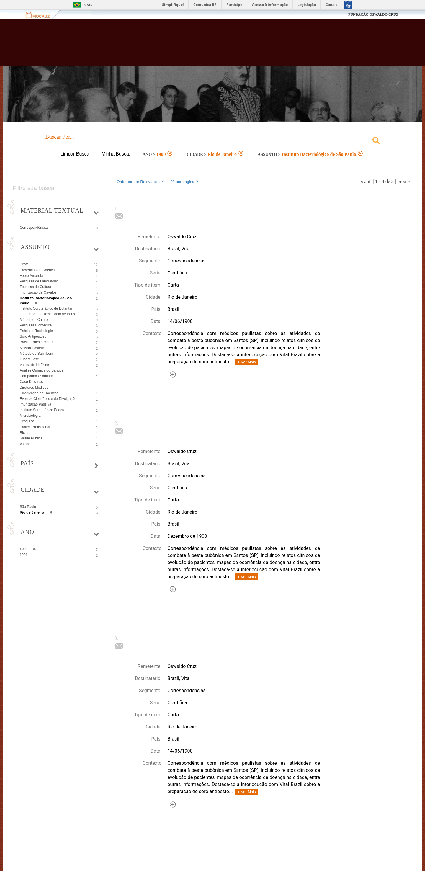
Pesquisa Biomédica (36, 325)
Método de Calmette (36, 320)
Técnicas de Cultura (35, 287)
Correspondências (34, 227)
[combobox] (213, 141)
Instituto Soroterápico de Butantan (46, 308)
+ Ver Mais (247, 362)
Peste (24, 264)
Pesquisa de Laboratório (39, 281)
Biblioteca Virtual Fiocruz (184, 46)
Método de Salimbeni (36, 354)
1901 (24, 555)
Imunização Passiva (35, 404)
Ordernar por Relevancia (141, 181)
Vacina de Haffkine (34, 365)
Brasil (89, 4)
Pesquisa (27, 421)
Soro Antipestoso (33, 336)
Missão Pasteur (32, 348)
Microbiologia (30, 416)
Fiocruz (41, 14)
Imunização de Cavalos (38, 292)
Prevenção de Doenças (38, 270)
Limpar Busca (75, 153)
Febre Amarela (31, 276)
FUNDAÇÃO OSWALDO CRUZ (373, 14)
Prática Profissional (35, 427)
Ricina (25, 433)
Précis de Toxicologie (36, 331)
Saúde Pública (31, 438)
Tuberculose (29, 359)
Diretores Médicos (34, 387)
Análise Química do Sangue (42, 370)
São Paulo (28, 507)
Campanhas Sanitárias (37, 376)
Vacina (25, 444)
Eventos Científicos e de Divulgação (48, 399)
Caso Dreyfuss (31, 382)
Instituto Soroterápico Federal (43, 410)
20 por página (185, 181)
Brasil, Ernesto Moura (37, 342)
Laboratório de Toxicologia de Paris (47, 314)
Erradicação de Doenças (39, 393)
